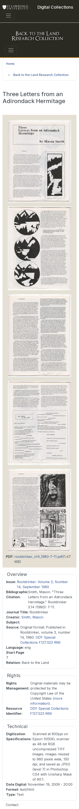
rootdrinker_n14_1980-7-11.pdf (38, 556)
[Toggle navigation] (8, 15)
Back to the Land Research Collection (41, 75)
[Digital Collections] (55, 7)
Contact (12, 805)
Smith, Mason (32, 617)
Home (10, 63)
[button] (39, 161)
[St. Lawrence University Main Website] (17, 7)
